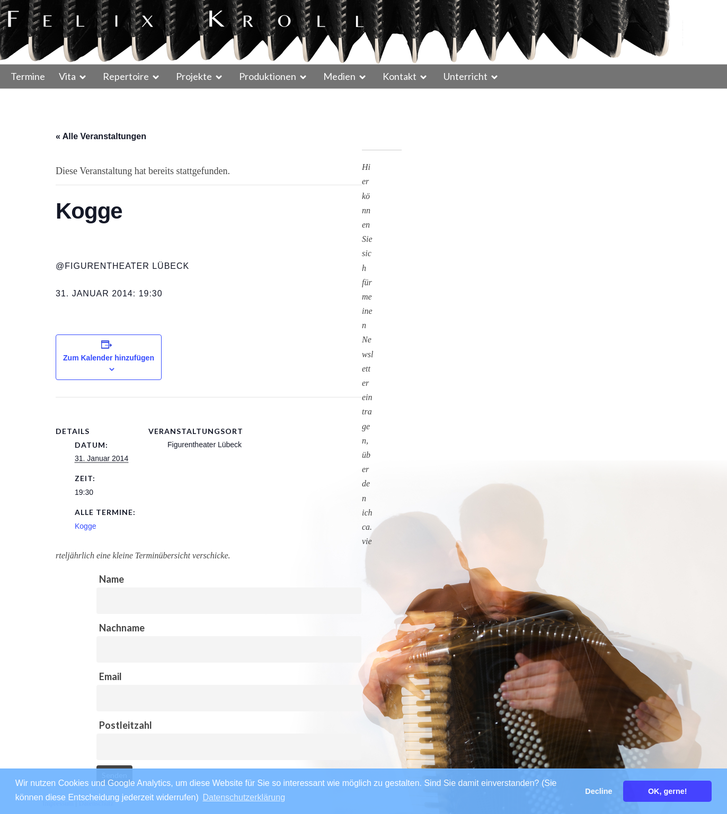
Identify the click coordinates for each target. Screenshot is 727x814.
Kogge (85, 526)
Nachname (122, 628)
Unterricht (465, 76)
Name (111, 579)
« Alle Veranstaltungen (101, 136)
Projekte (194, 76)
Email (110, 676)
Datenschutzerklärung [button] (243, 797)
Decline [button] (598, 791)
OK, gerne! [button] (667, 791)
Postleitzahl (125, 725)
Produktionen (267, 76)
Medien (339, 76)
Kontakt (399, 76)
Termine (28, 76)
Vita (67, 76)
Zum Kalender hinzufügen (108, 358)
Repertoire (126, 76)
